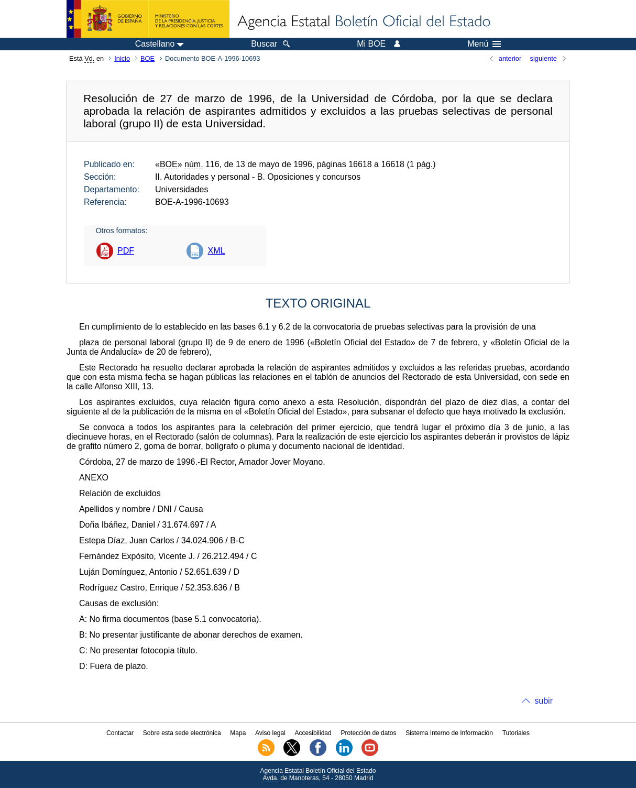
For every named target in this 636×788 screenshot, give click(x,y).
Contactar (120, 733)
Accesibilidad (313, 733)
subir (543, 700)
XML (216, 250)
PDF (125, 250)
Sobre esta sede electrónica (182, 733)
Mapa (238, 733)
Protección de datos (368, 733)
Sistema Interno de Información (449, 733)
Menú (484, 44)
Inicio (122, 58)
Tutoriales (516, 733)
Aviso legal (270, 733)
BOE (147, 58)
